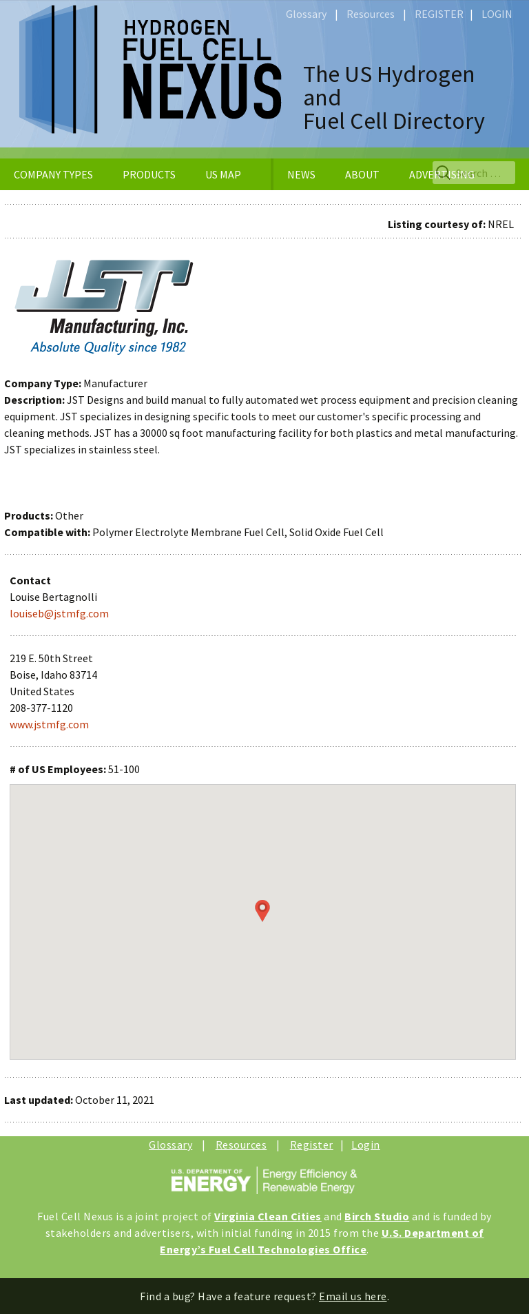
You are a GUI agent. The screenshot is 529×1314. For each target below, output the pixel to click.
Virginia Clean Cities (268, 1216)
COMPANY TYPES (53, 174)
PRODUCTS (149, 174)
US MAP (223, 174)
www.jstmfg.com (49, 724)
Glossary (306, 14)
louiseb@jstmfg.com (59, 613)
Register (311, 1144)
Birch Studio (376, 1216)
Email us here (353, 1296)
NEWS (301, 174)
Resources (370, 14)
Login (365, 1144)
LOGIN (496, 14)
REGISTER (439, 14)
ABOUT (362, 174)
